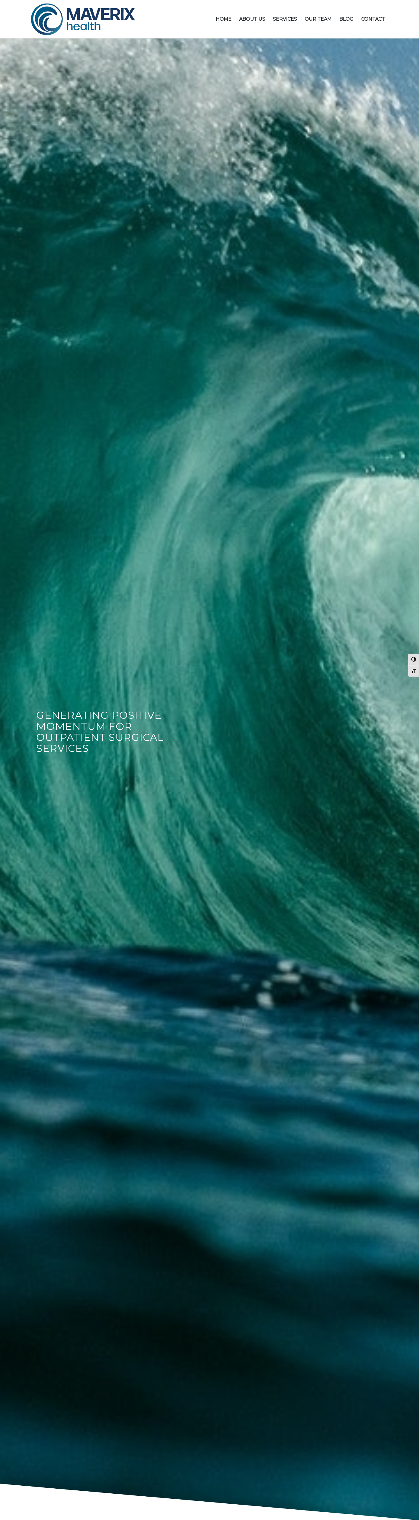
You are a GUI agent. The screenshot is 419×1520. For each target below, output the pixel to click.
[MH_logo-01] (83, 19)
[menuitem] (223, 19)
